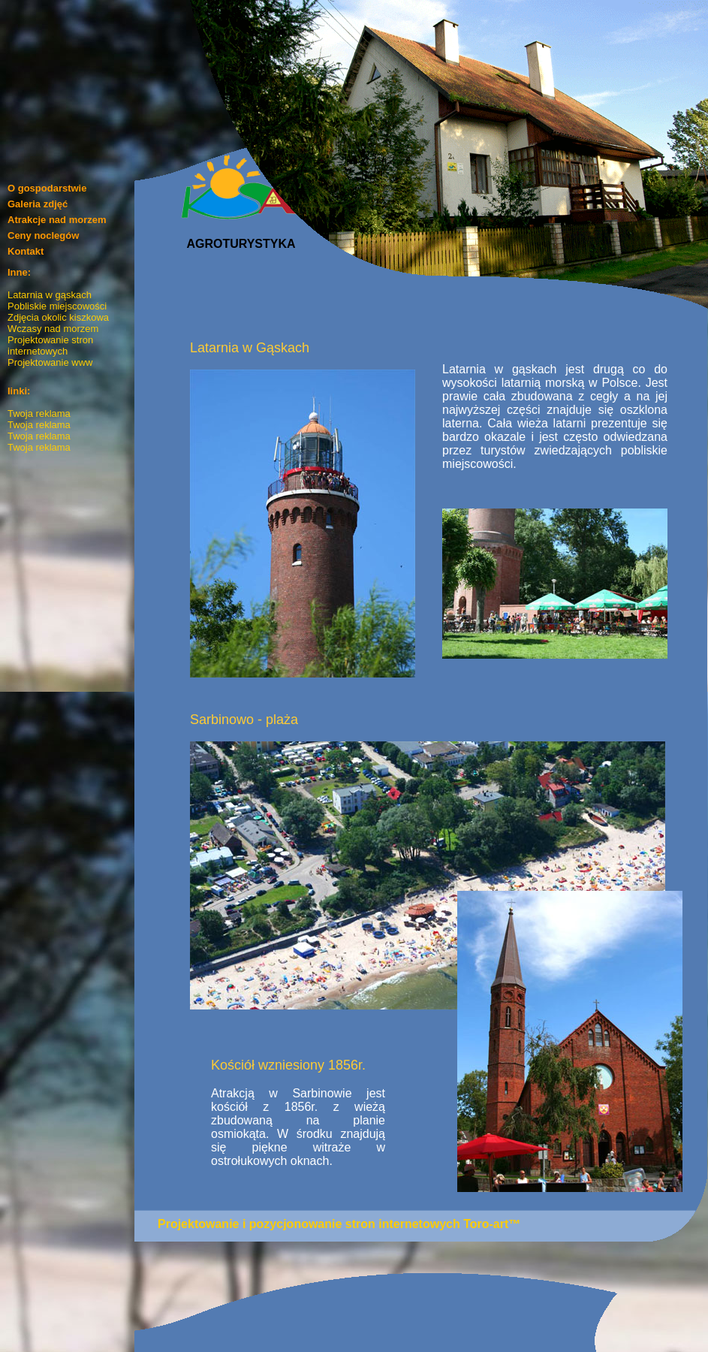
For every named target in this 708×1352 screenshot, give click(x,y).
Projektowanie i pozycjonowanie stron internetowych (309, 1224)
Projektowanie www (50, 362)
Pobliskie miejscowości (57, 306)
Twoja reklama (39, 413)
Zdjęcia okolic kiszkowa (58, 317)
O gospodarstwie (47, 188)
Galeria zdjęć (38, 204)
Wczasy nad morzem (53, 328)
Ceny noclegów (43, 235)
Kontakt (26, 251)
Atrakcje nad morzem (57, 219)
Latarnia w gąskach (50, 294)
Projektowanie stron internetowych (50, 345)
